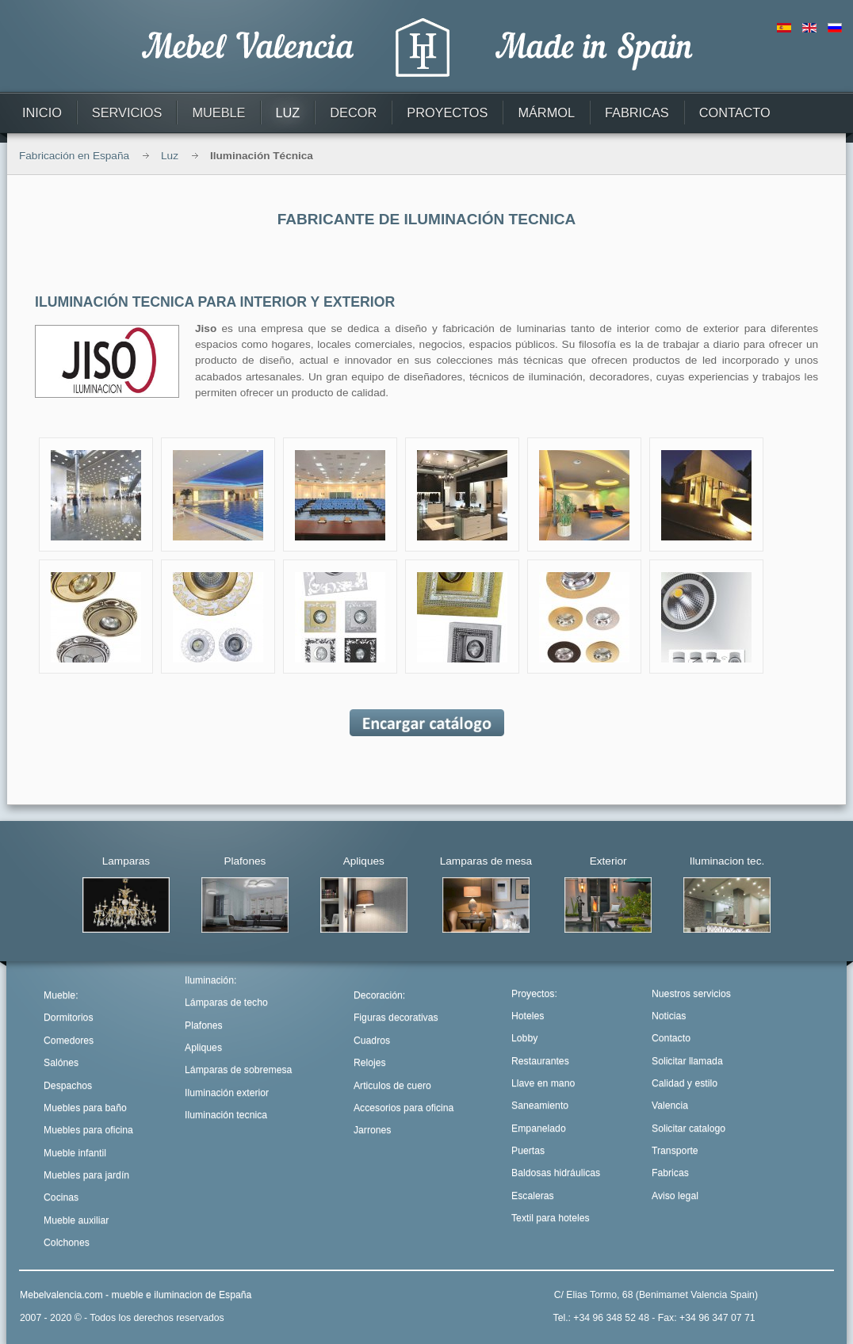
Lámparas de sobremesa (238, 1069)
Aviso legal (675, 1195)
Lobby (524, 1038)
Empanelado (538, 1128)
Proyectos (532, 993)
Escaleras (532, 1195)
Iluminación (209, 980)
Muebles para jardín (86, 1175)
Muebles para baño (85, 1107)
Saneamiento (539, 1105)
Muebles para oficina (88, 1130)
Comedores (69, 1040)
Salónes (61, 1062)
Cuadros (372, 1040)
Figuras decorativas (396, 1017)
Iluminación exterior (227, 1092)
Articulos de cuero (392, 1085)
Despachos (68, 1085)
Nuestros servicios (691, 993)
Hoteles (527, 1015)
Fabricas (670, 1172)
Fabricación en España (74, 156)
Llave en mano (543, 1083)
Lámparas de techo (226, 1002)
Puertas (528, 1150)
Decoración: (379, 995)
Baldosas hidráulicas (555, 1172)
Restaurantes (540, 1061)
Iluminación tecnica (226, 1115)
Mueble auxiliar (76, 1220)
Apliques (203, 1047)
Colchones (67, 1242)
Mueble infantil (75, 1153)
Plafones (204, 1025)
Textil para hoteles (550, 1218)
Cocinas (61, 1197)
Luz (169, 156)
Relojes (370, 1062)
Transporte (675, 1150)
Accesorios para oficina (403, 1107)
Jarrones (373, 1130)
